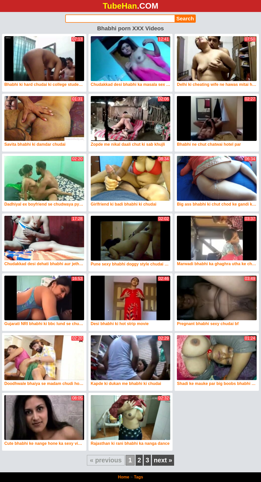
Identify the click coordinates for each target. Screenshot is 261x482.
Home (123, 477)
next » (163, 460)
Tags (138, 477)
